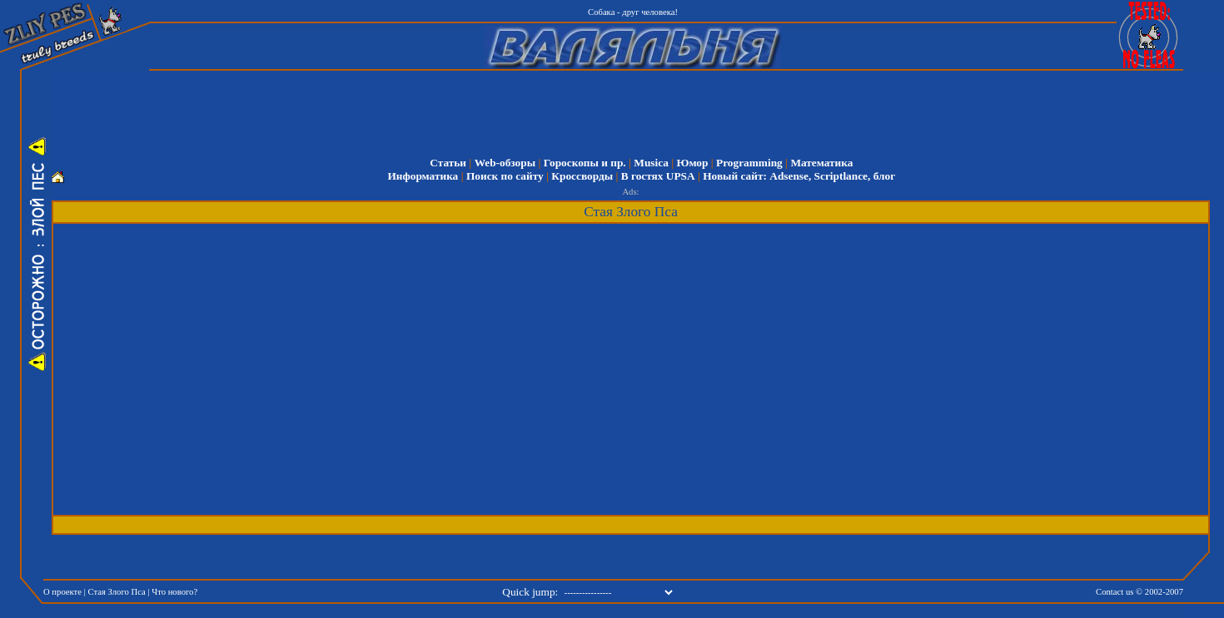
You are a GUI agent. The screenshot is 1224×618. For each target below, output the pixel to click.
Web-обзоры (505, 162)
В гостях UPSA (658, 176)
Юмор (692, 162)
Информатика (422, 176)
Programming (749, 162)
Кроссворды (582, 176)
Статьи (448, 162)
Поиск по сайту (505, 176)
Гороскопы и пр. (585, 162)
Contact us (1114, 591)
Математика (821, 162)
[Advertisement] (641, 108)
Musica (651, 162)
